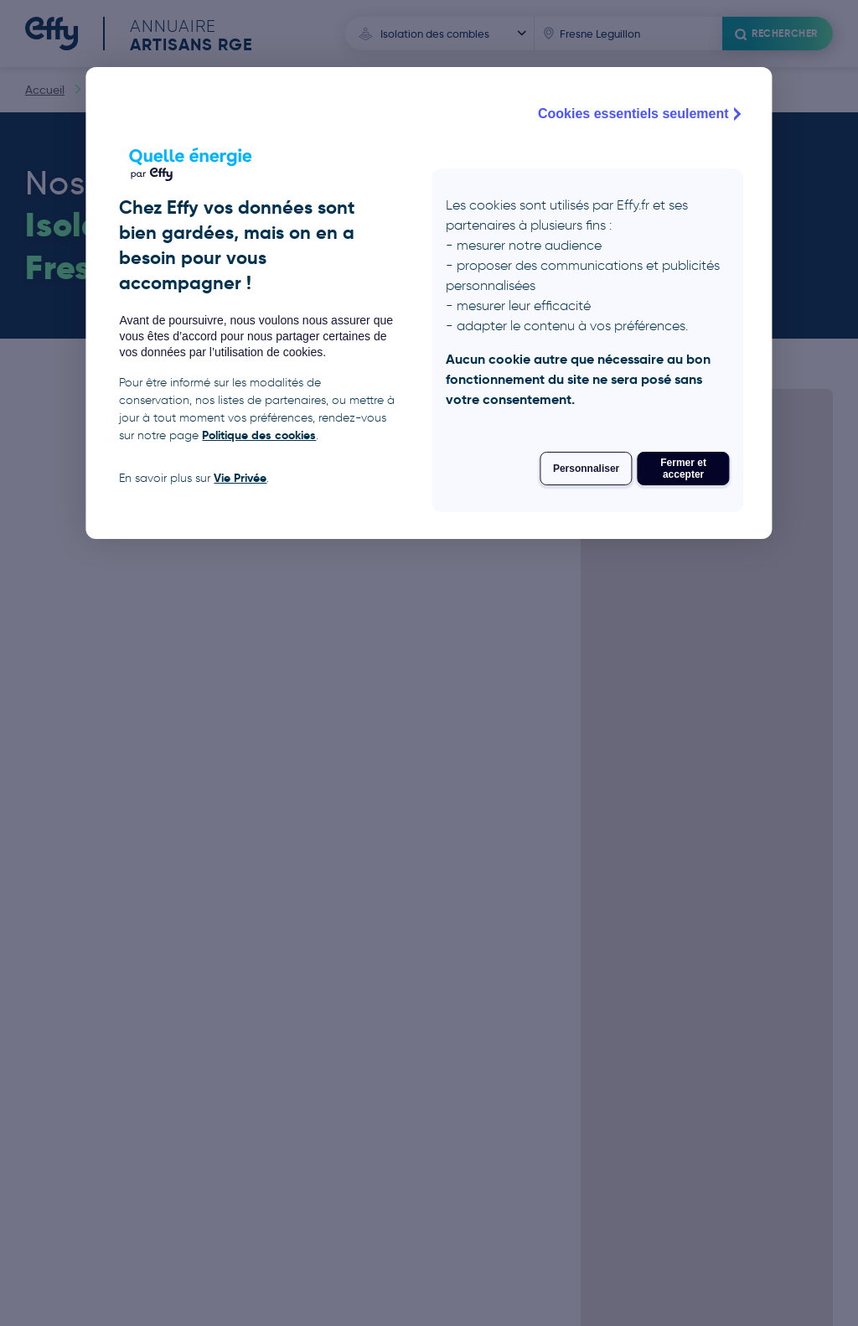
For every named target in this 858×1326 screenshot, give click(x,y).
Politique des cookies (259, 435)
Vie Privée (240, 477)
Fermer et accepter (683, 468)
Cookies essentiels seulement (642, 114)
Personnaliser (586, 468)
